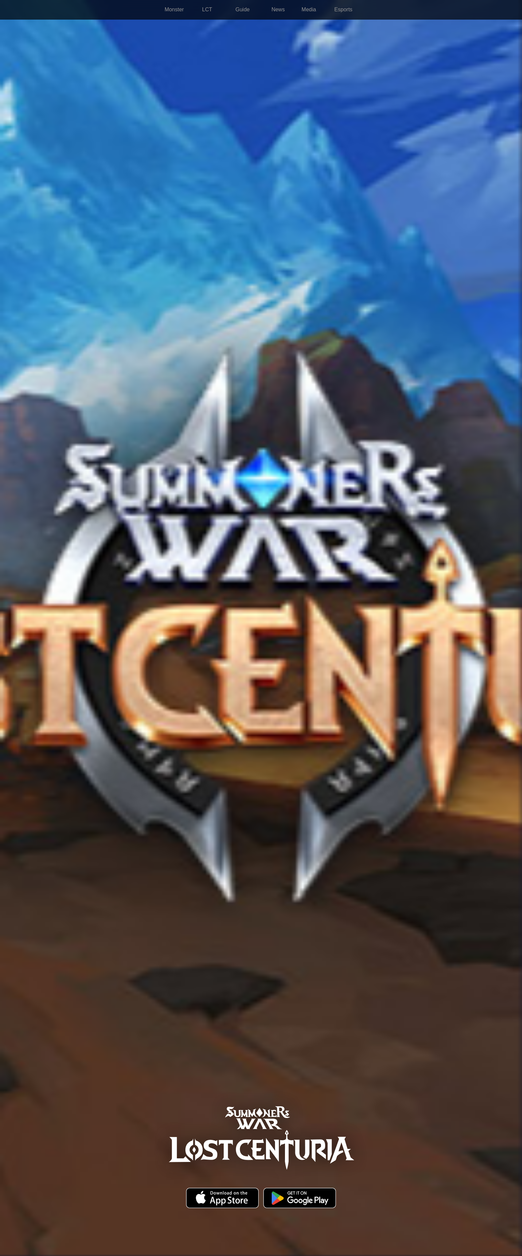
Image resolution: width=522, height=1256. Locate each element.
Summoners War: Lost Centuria (115, 9)
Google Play (299, 1198)
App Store (222, 1198)
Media (309, 9)
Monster (174, 9)
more (421, 10)
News (278, 9)
